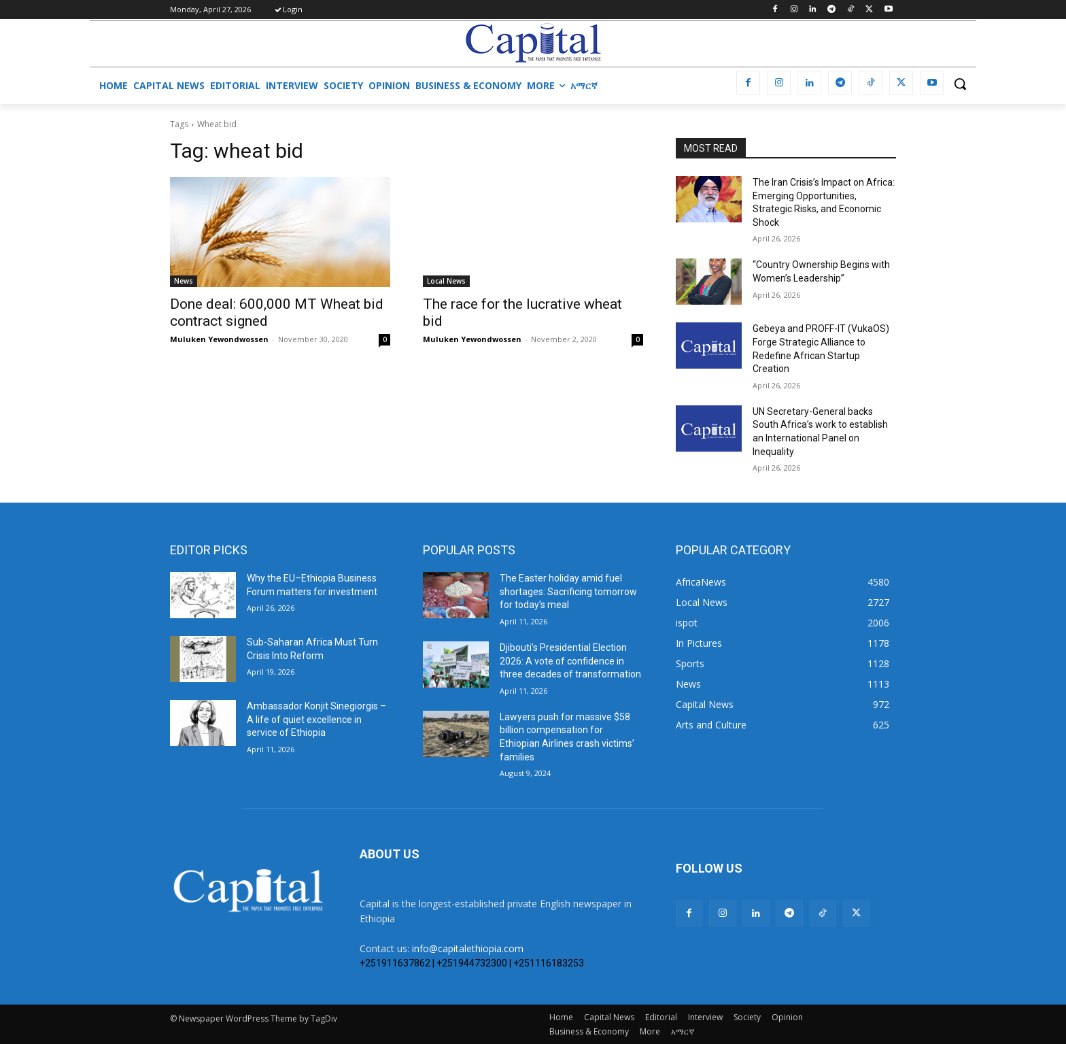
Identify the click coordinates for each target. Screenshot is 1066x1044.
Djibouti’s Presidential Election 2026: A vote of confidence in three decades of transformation (570, 660)
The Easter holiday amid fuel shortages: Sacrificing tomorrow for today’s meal (568, 591)
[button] (960, 83)
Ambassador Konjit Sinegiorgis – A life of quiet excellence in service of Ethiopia (316, 719)
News (183, 281)
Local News (446, 281)
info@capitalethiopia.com (467, 948)
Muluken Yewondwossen (219, 339)
